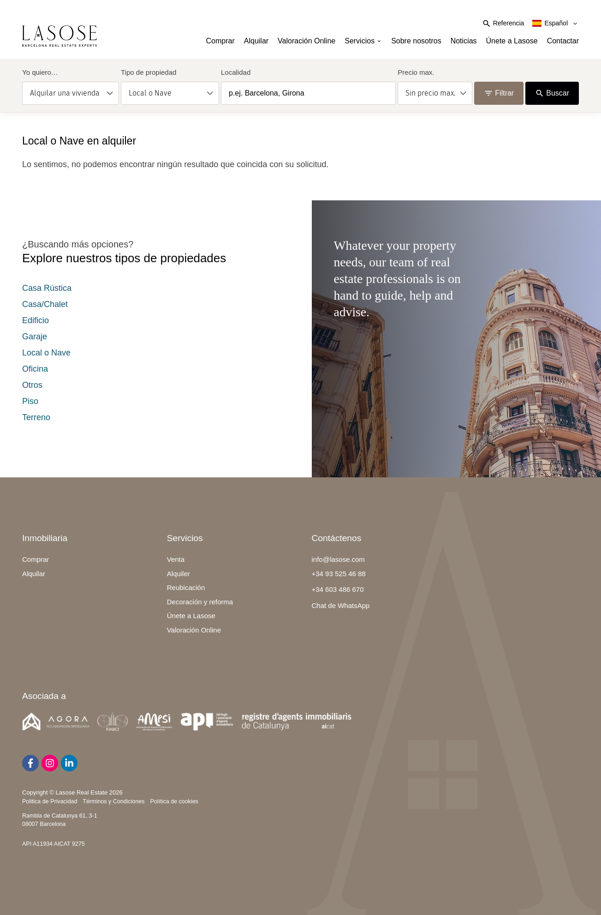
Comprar (220, 41)
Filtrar (499, 93)
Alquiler (178, 574)
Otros (32, 385)
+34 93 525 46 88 (339, 574)
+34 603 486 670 (338, 589)
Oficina (35, 368)
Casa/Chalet (45, 304)
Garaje (34, 336)
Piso (30, 401)
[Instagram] (50, 763)
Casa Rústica (46, 288)
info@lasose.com (338, 559)
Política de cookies (174, 801)
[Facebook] (30, 763)
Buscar (552, 93)
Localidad (235, 72)
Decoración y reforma (200, 602)
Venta (175, 559)
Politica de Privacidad (49, 801)
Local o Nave (46, 352)
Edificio (35, 320)
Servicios (363, 41)
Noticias (464, 41)
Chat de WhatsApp (341, 605)
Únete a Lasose (512, 41)
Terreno (36, 417)
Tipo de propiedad (148, 72)
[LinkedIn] (69, 763)
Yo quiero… (40, 72)
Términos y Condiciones (114, 801)
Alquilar (256, 41)
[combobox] (308, 93)
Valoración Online (306, 41)
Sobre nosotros (416, 41)
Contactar (563, 41)
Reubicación (186, 587)
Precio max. (416, 72)
